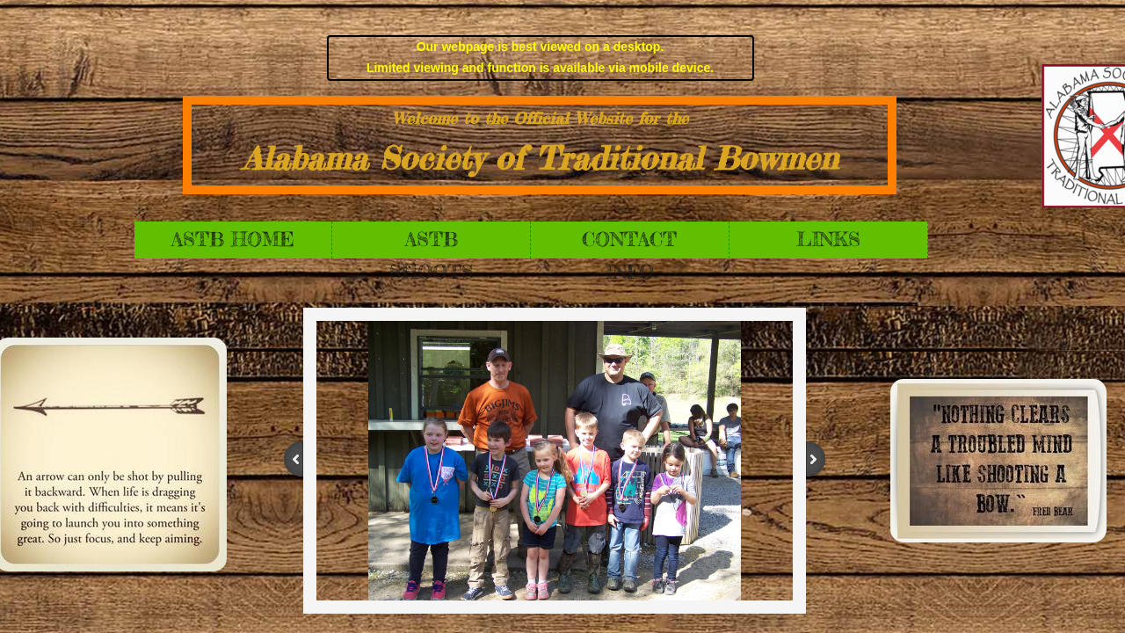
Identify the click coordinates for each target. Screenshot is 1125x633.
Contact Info (629, 242)
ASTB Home (232, 239)
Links (828, 239)
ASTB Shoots (431, 242)
